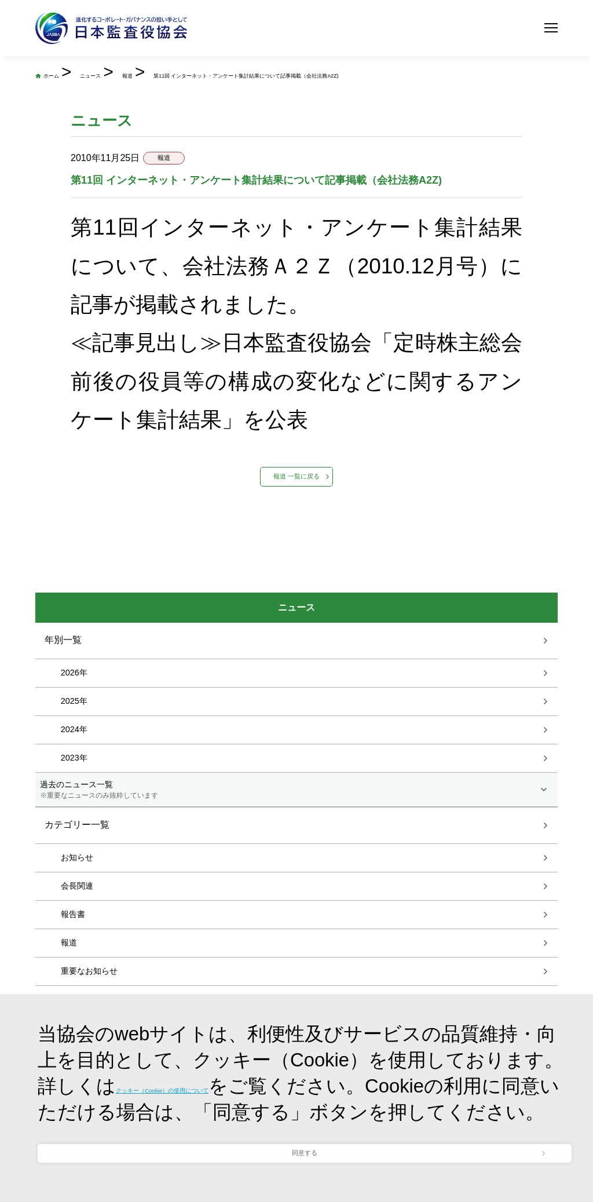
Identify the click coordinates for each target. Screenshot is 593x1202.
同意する (304, 1131)
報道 (257, 73)
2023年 (74, 853)
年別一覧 (63, 735)
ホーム (88, 73)
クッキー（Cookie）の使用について (272, 1015)
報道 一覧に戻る (296, 550)
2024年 (74, 825)
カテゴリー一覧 (77, 921)
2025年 (74, 796)
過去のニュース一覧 (297, 885)
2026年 (74, 768)
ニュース (177, 73)
